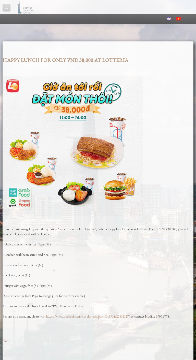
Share (6, 341)
